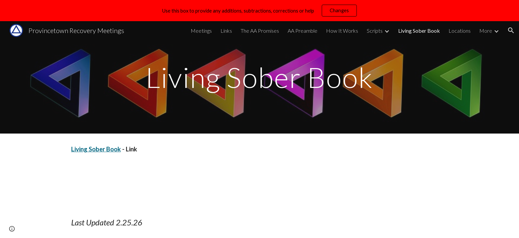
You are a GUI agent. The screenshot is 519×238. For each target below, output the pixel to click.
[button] (511, 30)
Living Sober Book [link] (419, 30)
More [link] (485, 30)
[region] (259, 10)
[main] (259, 77)
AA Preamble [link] (302, 30)
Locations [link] (459, 30)
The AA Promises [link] (260, 30)
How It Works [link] (342, 30)
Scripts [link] (375, 30)
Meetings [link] (201, 30)
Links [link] (226, 30)
